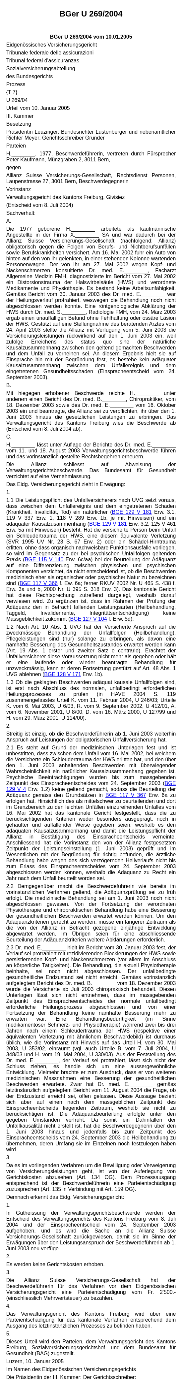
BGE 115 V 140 (44, 559)
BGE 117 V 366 (39, 583)
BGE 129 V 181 (132, 512)
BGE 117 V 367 (125, 795)
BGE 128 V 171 (62, 674)
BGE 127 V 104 (88, 619)
